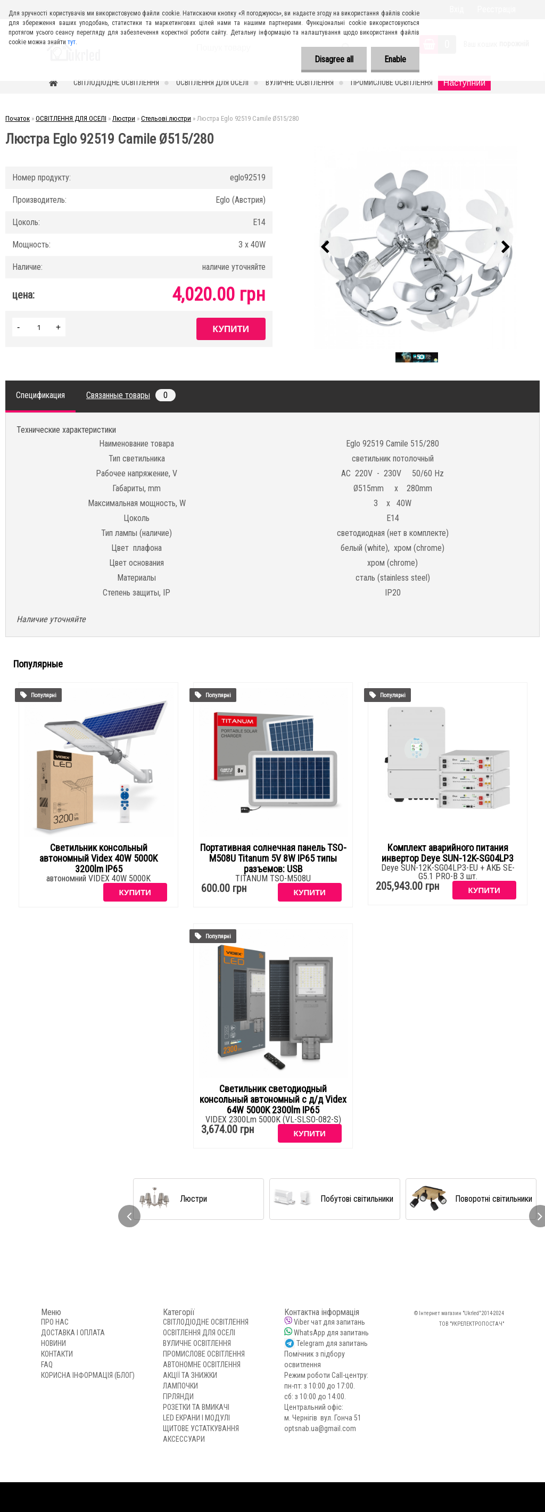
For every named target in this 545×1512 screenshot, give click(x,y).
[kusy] (38, 327)
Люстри (123, 118)
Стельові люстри (166, 118)
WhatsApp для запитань (331, 1332)
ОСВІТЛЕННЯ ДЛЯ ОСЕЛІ (212, 82)
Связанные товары (131, 395)
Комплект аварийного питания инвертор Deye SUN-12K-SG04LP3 (448, 853)
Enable (395, 59)
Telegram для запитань (332, 1343)
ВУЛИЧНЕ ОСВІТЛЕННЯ (300, 82)
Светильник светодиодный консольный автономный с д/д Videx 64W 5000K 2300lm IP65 (273, 1100)
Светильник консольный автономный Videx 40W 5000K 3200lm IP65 (98, 858)
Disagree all (334, 59)
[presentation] (325, 247)
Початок (17, 118)
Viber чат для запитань (329, 1322)
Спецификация (40, 395)
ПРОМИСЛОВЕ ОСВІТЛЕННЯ (392, 82)
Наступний (464, 82)
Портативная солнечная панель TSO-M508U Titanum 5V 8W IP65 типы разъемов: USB (273, 858)
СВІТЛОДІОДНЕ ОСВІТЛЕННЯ (116, 82)
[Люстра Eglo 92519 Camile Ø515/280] (415, 247)
